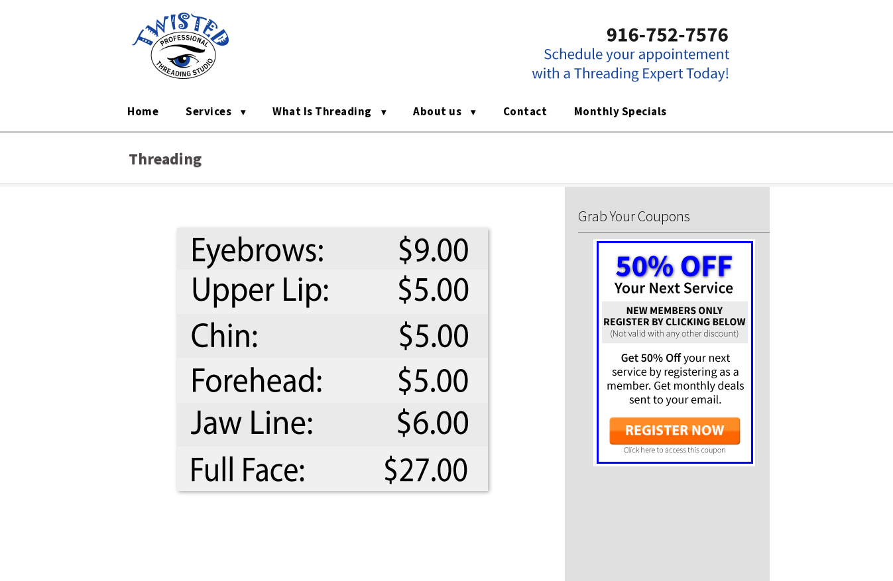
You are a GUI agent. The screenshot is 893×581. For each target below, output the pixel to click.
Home (142, 111)
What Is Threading (322, 111)
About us (437, 111)
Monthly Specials (620, 111)
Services (208, 111)
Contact (525, 111)
